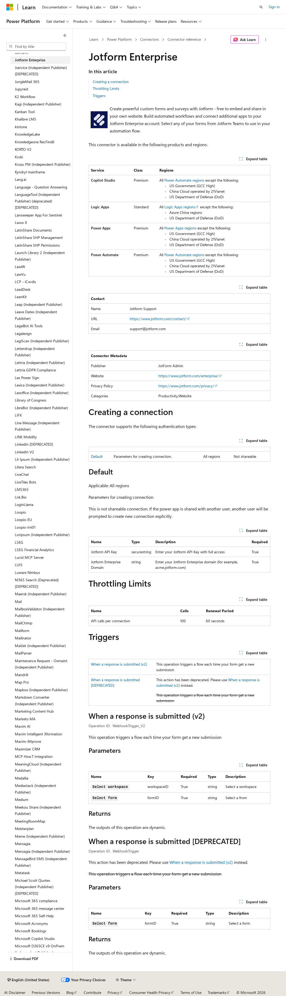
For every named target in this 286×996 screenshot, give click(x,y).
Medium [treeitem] (21, 799)
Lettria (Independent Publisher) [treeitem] (40, 362)
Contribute (92, 992)
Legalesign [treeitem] (23, 333)
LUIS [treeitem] (18, 564)
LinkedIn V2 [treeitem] (24, 451)
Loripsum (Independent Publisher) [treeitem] (42, 534)
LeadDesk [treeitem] (22, 289)
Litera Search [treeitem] (25, 466)
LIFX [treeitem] (18, 415)
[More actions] (265, 39)
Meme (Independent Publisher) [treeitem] (40, 836)
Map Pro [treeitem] (22, 682)
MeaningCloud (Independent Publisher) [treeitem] (38, 767)
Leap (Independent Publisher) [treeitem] (38, 304)
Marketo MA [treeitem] (25, 718)
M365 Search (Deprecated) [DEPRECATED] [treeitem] (37, 583)
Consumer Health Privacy (149, 992)
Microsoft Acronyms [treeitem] (31, 923)
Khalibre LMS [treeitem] (25, 119)
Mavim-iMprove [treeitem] (28, 741)
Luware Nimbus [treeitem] (27, 572)
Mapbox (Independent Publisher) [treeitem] (41, 689)
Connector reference (184, 39)
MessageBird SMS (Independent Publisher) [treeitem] (41, 862)
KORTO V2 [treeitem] (23, 149)
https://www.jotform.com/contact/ (158, 318)
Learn (93, 39)
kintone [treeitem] (21, 126)
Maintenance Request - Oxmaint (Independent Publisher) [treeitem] (41, 664)
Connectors (149, 39)
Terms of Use (191, 992)
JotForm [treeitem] (21, 52)
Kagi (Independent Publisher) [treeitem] (38, 104)
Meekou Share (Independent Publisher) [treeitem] (38, 810)
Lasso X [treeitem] (21, 222)
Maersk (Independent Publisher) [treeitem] (40, 593)
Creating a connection (111, 81)
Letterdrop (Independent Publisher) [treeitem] (35, 352)
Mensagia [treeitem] (22, 843)
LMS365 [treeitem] (22, 489)
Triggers (99, 95)
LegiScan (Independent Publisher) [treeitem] (42, 340)
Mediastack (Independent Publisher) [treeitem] (35, 789)
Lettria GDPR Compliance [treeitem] (35, 369)
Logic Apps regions (179, 206)
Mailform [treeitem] (22, 630)
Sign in (274, 6)
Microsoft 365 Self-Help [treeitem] (34, 915)
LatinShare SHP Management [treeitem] (39, 237)
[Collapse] (64, 35)
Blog (69, 992)
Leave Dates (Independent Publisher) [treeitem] (36, 315)
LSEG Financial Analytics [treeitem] (34, 549)
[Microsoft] (9, 7)
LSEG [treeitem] (19, 542)
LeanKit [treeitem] (21, 296)
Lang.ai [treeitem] (20, 179)
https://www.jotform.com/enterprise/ (188, 375)
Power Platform (119, 39)
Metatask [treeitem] (22, 872)
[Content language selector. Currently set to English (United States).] (28, 980)
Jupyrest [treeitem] (21, 88)
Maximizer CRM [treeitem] (27, 748)
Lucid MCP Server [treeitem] (29, 557)
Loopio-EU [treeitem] (23, 519)
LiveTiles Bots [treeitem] (25, 482)
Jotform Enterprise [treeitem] (30, 59)
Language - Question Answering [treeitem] (41, 187)
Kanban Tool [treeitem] (25, 111)
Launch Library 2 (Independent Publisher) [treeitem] (40, 256)
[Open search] (261, 7)
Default (97, 456)
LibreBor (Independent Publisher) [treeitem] (41, 407)
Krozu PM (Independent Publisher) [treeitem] (42, 164)
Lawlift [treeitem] (20, 266)
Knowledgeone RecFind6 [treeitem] (34, 141)
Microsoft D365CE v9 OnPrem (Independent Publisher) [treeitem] (39, 949)
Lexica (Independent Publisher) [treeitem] (39, 385)
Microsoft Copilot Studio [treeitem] (35, 938)
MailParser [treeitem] (23, 653)
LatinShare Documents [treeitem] (33, 230)
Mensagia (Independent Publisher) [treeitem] (42, 851)
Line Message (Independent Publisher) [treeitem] (37, 426)
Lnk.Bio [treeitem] (20, 497)
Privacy (113, 992)
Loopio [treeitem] (20, 512)
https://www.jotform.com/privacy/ (186, 385)
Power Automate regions (184, 180)
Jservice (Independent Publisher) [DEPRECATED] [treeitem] (41, 71)
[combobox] (36, 46)
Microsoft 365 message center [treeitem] (39, 908)
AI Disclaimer (14, 992)
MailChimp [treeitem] (23, 622)
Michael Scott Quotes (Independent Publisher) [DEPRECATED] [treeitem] (34, 887)
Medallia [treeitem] (21, 778)
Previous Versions (46, 992)
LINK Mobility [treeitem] (26, 436)
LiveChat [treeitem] (22, 474)
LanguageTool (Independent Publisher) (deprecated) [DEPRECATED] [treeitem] (37, 201)
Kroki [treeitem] (19, 156)
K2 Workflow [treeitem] (25, 96)
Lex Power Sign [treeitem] (27, 377)
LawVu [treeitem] (20, 274)
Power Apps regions (180, 227)
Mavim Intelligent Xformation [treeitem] (38, 733)
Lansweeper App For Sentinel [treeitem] (38, 215)
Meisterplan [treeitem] (24, 828)
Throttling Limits (106, 88)
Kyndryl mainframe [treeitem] (30, 171)
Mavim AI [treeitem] (22, 726)
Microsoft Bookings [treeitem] (30, 930)
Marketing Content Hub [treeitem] (34, 711)
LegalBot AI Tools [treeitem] (29, 325)
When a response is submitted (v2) (119, 664)
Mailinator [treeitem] (23, 637)
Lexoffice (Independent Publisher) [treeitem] (41, 392)
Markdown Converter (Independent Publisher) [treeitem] (34, 700)
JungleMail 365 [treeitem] (27, 81)
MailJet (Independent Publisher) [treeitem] (40, 645)
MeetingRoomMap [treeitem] (30, 821)
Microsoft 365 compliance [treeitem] (36, 900)
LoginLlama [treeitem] (24, 504)
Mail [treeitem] (18, 601)
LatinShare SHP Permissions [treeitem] (37, 245)
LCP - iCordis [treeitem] (25, 281)
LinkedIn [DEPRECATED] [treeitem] (34, 444)
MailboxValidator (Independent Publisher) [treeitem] (39, 612)
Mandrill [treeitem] (21, 674)
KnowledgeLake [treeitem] (27, 134)
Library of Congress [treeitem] (30, 400)
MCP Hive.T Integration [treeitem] (34, 756)
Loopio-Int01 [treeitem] (25, 527)
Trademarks (217, 992)
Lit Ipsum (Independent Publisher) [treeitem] (42, 459)
